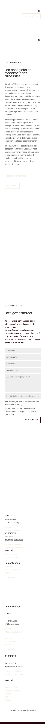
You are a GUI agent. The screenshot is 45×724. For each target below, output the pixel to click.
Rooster (12, 185)
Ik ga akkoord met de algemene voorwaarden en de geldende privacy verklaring (21, 411)
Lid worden (31, 16)
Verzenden (31, 420)
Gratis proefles (16, 176)
